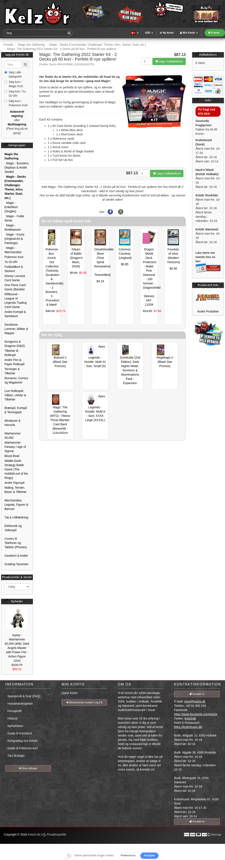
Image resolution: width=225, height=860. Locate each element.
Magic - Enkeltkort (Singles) (11, 207)
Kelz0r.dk (34, 834)
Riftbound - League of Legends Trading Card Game (15, 300)
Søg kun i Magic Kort (13, 84)
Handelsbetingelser (20, 703)
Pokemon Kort (13, 257)
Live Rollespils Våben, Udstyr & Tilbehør (15, 395)
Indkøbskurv (208, 54)
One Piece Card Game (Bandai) (15, 287)
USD (149, 32)
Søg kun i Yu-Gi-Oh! (15, 93)
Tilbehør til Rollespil (11, 353)
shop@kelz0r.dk (194, 701)
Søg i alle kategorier (13, 74)
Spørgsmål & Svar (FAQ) (23, 696)
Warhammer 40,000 (12, 435)
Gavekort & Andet (16, 555)
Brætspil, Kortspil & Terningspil (15, 410)
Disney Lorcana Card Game (14, 278)
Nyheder (17, 601)
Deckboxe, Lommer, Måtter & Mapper (16, 329)
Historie (12, 718)
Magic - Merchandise (12, 250)
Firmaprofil (14, 711)
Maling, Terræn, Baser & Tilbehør (15, 490)
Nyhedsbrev (15, 726)
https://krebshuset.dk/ (188, 727)
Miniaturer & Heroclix (12, 423)
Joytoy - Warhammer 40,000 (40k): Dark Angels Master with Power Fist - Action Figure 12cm (17, 647)
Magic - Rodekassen (12, 227)
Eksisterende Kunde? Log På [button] (84, 702)
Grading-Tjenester (16, 564)
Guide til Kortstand (19, 733)
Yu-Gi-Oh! (11, 262)
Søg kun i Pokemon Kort (16, 103)
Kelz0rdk (190, 718)
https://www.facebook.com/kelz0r (195, 714)
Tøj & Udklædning (16, 517)
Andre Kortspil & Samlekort (15, 314)
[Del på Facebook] (110, 212)
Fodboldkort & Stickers (13, 269)
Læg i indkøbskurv (169, 61)
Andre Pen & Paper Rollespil (14, 362)
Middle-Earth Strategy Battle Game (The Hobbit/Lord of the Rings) (16, 469)
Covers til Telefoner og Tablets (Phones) (15, 543)
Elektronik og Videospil (13, 528)
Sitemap (215, 834)
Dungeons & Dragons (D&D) (14, 344)
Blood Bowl (11, 456)
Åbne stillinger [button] (28, 768)
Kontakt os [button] (196, 694)
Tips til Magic (16, 755)
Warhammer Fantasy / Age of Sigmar (15, 447)
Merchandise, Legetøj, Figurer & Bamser (16, 505)
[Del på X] (120, 212)
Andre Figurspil (14, 482)
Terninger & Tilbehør (12, 371)
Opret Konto (70, 693)
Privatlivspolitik (54, 834)
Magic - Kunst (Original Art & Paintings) (14, 239)
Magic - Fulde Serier (14, 218)
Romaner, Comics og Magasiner (16, 380)
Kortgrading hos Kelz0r (22, 740)
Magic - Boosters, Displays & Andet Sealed (16, 167)
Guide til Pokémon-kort (22, 748)
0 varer (213, 32)
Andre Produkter (208, 311)
